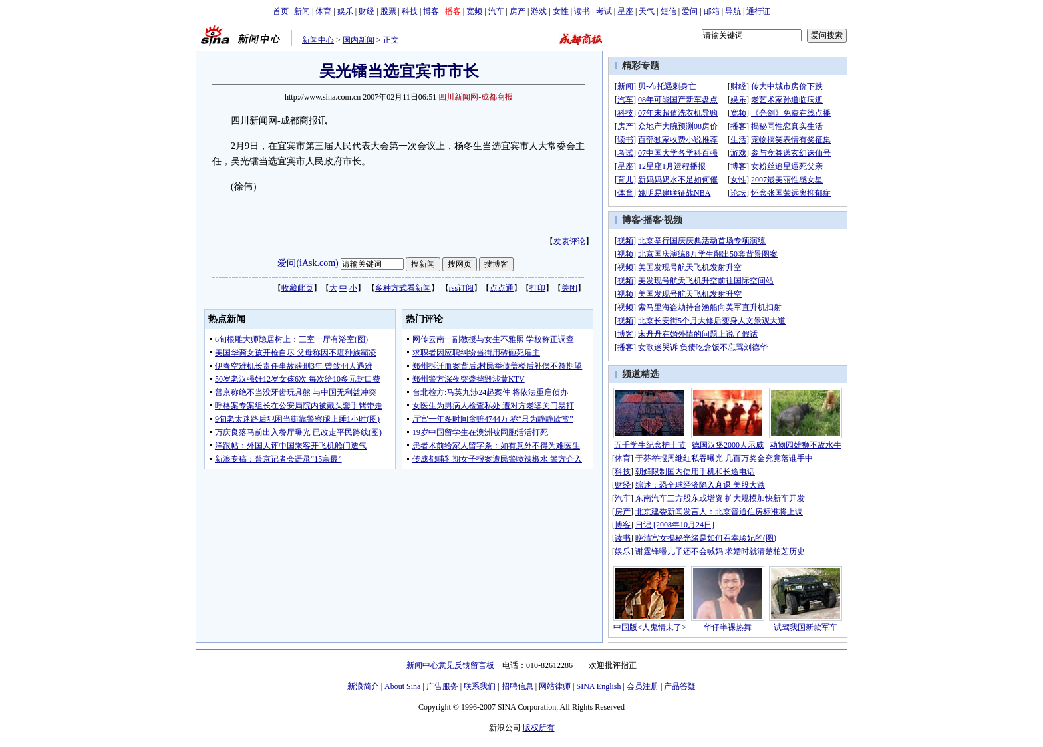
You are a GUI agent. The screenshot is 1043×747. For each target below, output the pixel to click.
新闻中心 (318, 40)
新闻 (302, 11)
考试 (604, 11)
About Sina (402, 686)
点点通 (502, 288)
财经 (366, 11)
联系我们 (480, 686)
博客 (431, 11)
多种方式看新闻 (403, 288)
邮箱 (712, 11)
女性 (561, 11)
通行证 (758, 11)
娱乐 (345, 11)
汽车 (496, 11)
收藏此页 (297, 288)
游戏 (539, 11)
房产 (517, 11)
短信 (668, 11)
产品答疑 (680, 686)
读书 (582, 11)
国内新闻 (358, 40)
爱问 (690, 11)
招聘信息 (517, 686)
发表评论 (569, 241)
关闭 (569, 288)
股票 (388, 11)
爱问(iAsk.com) (307, 263)
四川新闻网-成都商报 (475, 97)
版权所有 (539, 727)
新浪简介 (363, 686)
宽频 (474, 11)
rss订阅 (461, 288)
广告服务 (442, 686)
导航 (733, 11)
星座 (625, 11)
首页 (281, 11)
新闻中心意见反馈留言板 (450, 665)
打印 (537, 288)
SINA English (598, 686)
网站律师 (555, 686)
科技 (410, 11)
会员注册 (643, 686)
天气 (647, 11)
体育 (323, 11)
